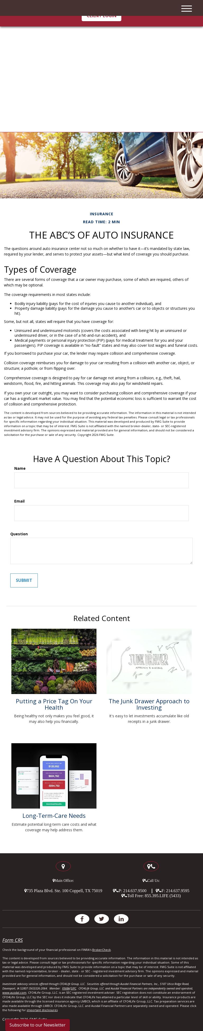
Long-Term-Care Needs (54, 815)
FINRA (66, 988)
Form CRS (12, 940)
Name (20, 468)
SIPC (73, 988)
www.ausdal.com (14, 992)
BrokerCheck (101, 950)
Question (19, 534)
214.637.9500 (134, 890)
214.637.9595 (177, 890)
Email (19, 501)
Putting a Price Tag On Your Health (54, 704)
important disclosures (42, 1010)
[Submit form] (24, 580)
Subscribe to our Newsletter (38, 1025)
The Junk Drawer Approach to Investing (149, 704)
